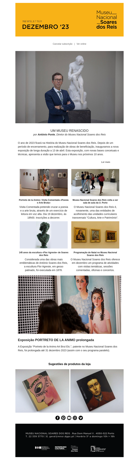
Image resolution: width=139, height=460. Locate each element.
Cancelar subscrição (62, 44)
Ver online (81, 44)
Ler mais (105, 162)
